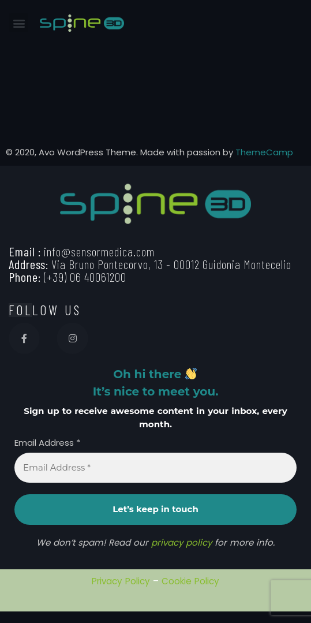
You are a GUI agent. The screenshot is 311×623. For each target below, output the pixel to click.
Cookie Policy (190, 581)
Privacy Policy (121, 581)
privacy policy (181, 542)
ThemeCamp (264, 152)
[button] (18, 22)
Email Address (47, 443)
